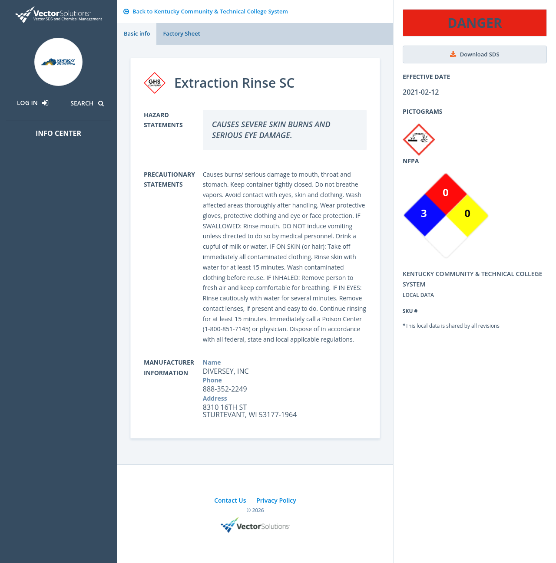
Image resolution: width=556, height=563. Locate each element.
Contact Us (230, 500)
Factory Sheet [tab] (181, 33)
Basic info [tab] (137, 33)
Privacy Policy (276, 500)
